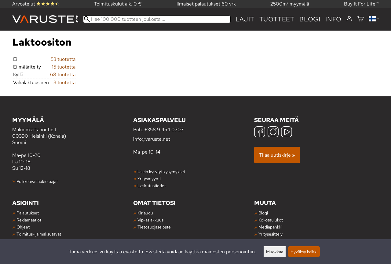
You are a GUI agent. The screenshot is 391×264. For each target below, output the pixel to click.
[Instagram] (273, 132)
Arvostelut (35, 4)
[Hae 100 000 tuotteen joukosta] (157, 19)
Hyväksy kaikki (304, 252)
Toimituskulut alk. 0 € (118, 4)
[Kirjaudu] (349, 19)
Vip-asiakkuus (150, 220)
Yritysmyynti (149, 178)
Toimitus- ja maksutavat (38, 234)
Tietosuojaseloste (154, 227)
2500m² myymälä (289, 4)
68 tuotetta (62, 74)
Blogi (263, 213)
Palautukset (27, 213)
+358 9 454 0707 (164, 129)
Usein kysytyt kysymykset (161, 171)
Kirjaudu (145, 213)
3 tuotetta (64, 82)
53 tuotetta (63, 59)
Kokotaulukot (270, 220)
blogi (309, 19)
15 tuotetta (63, 67)
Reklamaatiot (28, 220)
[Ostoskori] (360, 19)
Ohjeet (23, 227)
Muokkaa (274, 252)
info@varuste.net (151, 139)
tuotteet (276, 19)
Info (333, 19)
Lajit (245, 19)
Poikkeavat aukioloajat (37, 181)
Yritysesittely (270, 234)
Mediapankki (270, 227)
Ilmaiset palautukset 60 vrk (206, 4)
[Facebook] (259, 132)
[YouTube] (286, 132)
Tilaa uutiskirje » (277, 155)
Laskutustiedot (151, 185)
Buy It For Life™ (361, 4)
